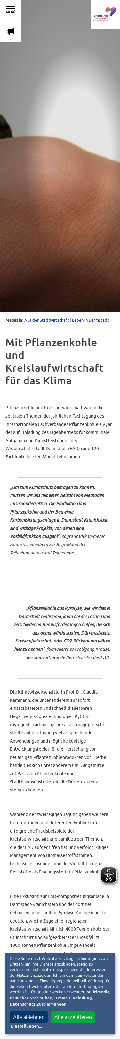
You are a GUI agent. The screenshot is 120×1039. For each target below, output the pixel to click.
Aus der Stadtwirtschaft (46, 320)
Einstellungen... (26, 1026)
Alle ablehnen (28, 1017)
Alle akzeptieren (73, 1017)
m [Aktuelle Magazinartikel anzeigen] (10, 31)
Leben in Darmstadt (90, 320)
